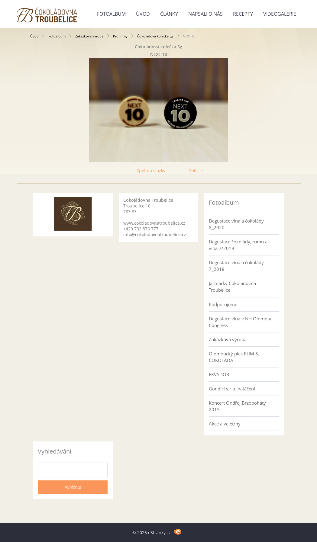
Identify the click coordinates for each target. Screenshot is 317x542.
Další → (196, 170)
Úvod (143, 14)
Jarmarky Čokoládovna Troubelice (232, 286)
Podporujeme (223, 304)
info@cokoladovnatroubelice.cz (154, 234)
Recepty (243, 14)
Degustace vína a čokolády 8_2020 (236, 224)
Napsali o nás (205, 14)
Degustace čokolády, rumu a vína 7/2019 (238, 245)
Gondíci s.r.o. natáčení (232, 389)
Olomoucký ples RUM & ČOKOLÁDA (234, 357)
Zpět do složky (151, 170)
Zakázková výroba (89, 36)
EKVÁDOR (219, 374)
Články (169, 14)
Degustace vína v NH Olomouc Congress (240, 322)
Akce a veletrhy (225, 424)
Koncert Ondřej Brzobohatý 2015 (237, 406)
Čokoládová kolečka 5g (155, 36)
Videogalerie (279, 14)
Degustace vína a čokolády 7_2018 (236, 265)
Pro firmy (120, 36)
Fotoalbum (111, 14)
